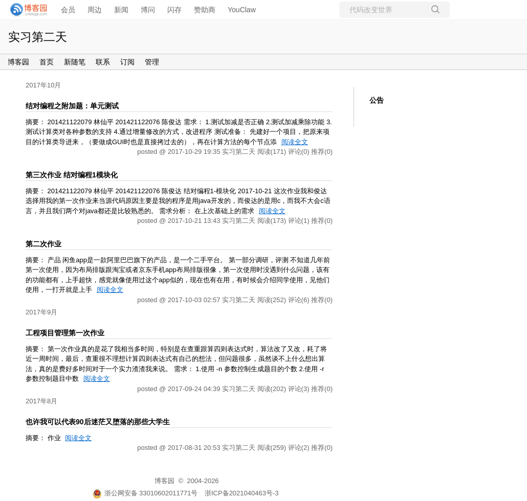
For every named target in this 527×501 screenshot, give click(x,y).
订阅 (127, 62)
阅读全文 (294, 142)
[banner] (25, 9)
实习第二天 (37, 36)
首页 (46, 62)
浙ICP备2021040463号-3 (242, 493)
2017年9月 (41, 312)
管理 (152, 62)
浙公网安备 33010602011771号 (145, 493)
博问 (148, 10)
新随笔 (74, 62)
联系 (103, 62)
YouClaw (242, 10)
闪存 (174, 10)
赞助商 (204, 10)
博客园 (18, 62)
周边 (94, 10)
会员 (68, 10)
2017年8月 (41, 401)
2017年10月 (43, 85)
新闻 (121, 10)
